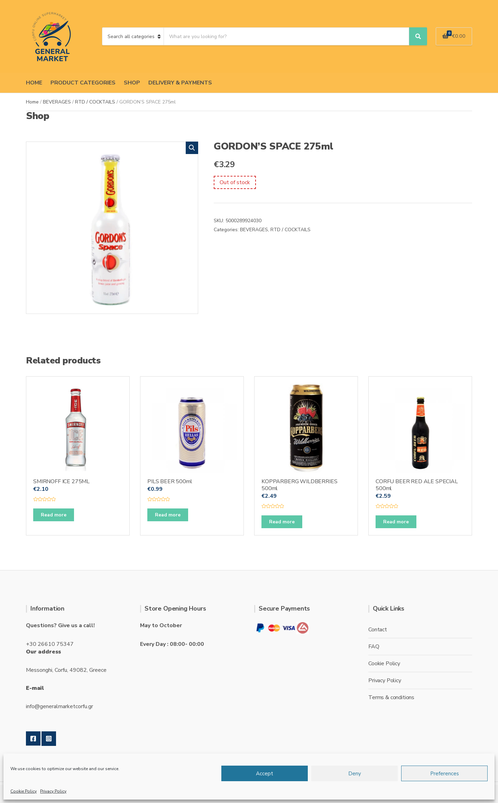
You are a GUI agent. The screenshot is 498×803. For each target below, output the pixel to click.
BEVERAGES (57, 102)
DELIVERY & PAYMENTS (180, 83)
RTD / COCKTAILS (95, 102)
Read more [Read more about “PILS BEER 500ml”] (168, 515)
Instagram (49, 738)
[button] (192, 148)
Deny (354, 773)
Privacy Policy (53, 791)
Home (32, 102)
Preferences (444, 773)
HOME (34, 83)
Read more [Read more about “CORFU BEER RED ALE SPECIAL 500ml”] (396, 521)
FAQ (373, 646)
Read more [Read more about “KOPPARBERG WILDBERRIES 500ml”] (282, 521)
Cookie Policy (23, 791)
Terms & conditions (391, 697)
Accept (264, 773)
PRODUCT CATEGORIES (83, 83)
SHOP (132, 83)
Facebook (33, 738)
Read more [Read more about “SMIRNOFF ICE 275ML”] (53, 515)
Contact (377, 629)
